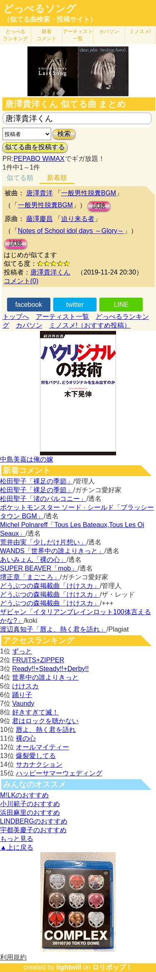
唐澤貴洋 (39, 193)
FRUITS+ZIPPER (38, 659)
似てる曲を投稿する (35, 147)
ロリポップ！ (112, 967)
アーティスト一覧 (62, 316)
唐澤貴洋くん (50, 272)
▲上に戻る (16, 847)
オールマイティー (42, 747)
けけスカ (25, 686)
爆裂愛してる (36, 755)
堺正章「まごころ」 (30, 577)
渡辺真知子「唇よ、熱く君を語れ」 (53, 629)
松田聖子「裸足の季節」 (36, 481)
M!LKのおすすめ (24, 795)
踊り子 (22, 694)
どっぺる (15, 35)
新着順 (57, 177)
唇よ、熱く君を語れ (46, 729)
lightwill (68, 967)
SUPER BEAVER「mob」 (38, 568)
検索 (64, 133)
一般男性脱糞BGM (88, 193)
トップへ (15, 316)
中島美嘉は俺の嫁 (26, 459)
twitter (75, 304)
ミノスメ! (140, 31)
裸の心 (26, 738)
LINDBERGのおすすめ (33, 821)
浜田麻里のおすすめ (30, 812)
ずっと (22, 651)
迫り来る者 (77, 218)
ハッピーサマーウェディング (59, 773)
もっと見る (16, 838)
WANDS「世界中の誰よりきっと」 (52, 550)
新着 (47, 35)
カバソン (109, 31)
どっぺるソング (39, 8)
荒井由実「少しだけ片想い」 (43, 542)
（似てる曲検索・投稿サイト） (50, 19)
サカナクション (39, 764)
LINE (121, 304)
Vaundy (23, 703)
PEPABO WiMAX (38, 158)
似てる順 (20, 177)
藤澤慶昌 (39, 218)
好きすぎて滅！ (35, 712)
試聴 (99, 205)
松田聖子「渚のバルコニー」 (43, 498)
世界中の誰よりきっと (45, 677)
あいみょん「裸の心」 (33, 559)
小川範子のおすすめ (30, 803)
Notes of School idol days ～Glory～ (71, 230)
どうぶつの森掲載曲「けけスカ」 (50, 585)
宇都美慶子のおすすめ (33, 829)
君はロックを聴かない (45, 720)
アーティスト (78, 35)
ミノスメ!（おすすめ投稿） (90, 325)
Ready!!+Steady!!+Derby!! (50, 668)
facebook (28, 304)
